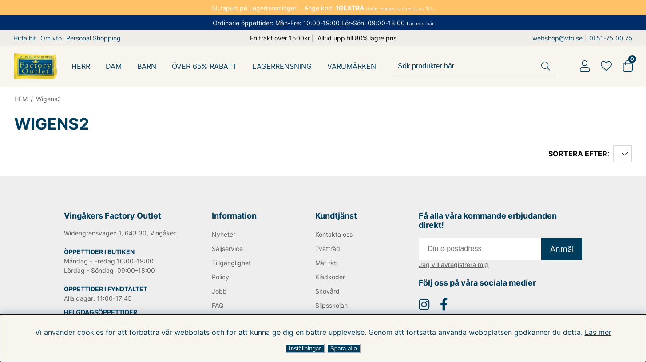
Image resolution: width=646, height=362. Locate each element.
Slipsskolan (331, 305)
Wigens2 (50, 99)
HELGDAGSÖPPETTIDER (100, 312)
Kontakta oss (334, 234)
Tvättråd (327, 248)
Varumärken (352, 66)
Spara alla (343, 348)
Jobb (219, 291)
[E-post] (480, 249)
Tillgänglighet (231, 263)
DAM (114, 66)
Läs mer (592, 332)
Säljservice (228, 248)
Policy (221, 277)
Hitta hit (24, 38)
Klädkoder (330, 277)
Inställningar (305, 348)
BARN (147, 66)
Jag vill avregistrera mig (454, 264)
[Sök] (478, 66)
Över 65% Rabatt (205, 66)
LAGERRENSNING (283, 66)
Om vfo (51, 38)
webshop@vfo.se (559, 38)
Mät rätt (326, 263)
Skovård (327, 291)
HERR (80, 66)
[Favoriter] (606, 66)
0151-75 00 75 (612, 38)
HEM (21, 99)
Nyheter (223, 234)
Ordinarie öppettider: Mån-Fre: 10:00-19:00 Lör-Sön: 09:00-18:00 (322, 23)
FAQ (218, 305)
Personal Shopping (94, 38)
